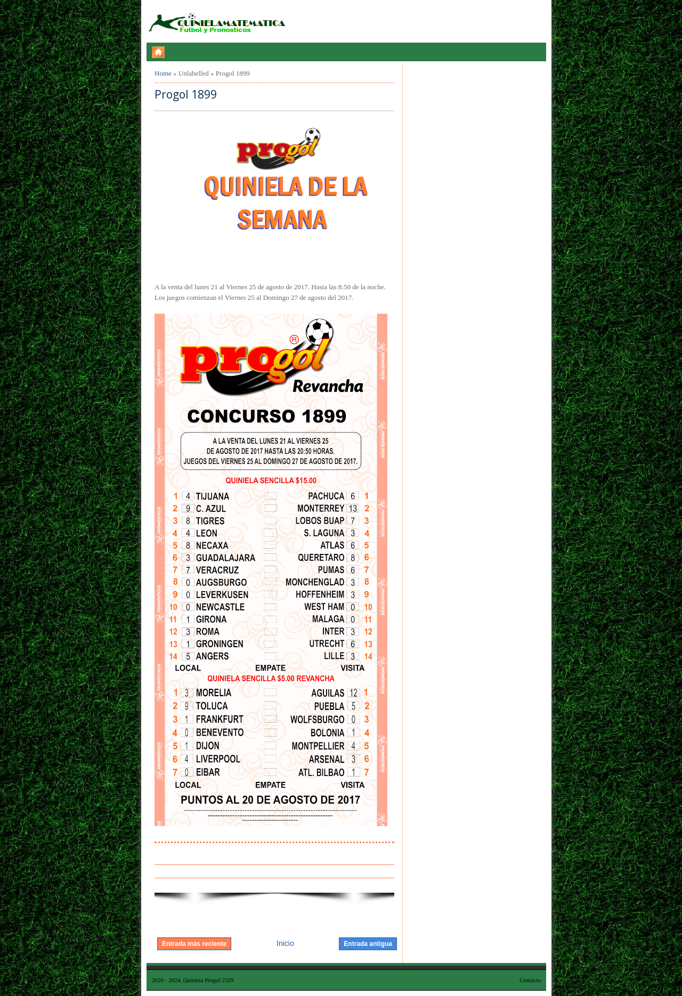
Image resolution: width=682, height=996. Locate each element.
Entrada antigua (368, 944)
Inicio (285, 943)
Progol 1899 (186, 94)
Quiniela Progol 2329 (208, 980)
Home (163, 73)
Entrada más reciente (194, 944)
